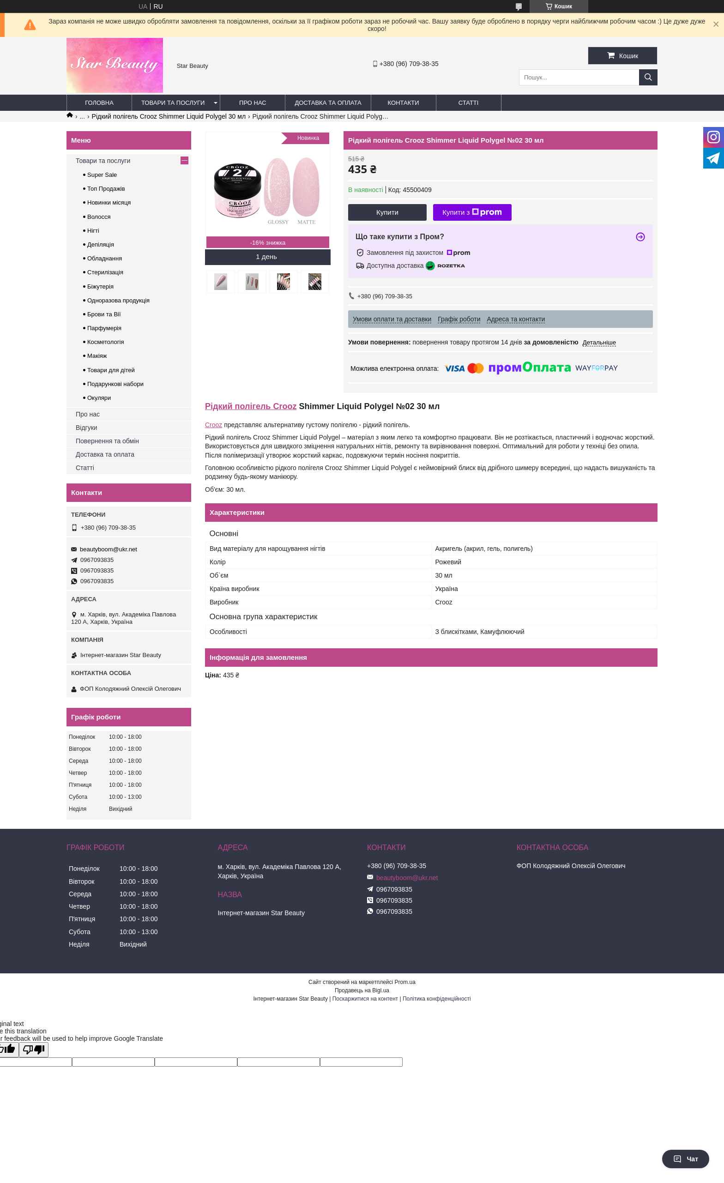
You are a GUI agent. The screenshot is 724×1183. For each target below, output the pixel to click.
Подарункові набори (115, 383)
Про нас (252, 102)
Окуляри (99, 397)
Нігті (93, 230)
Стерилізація (105, 272)
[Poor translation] (33, 1049)
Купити (387, 212)
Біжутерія (100, 286)
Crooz (213, 425)
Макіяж (97, 355)
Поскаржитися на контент (365, 999)
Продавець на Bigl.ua (362, 990)
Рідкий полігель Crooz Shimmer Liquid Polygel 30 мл (169, 116)
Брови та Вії (104, 314)
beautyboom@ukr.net (108, 549)
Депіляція (100, 244)
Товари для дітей (111, 370)
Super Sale (102, 174)
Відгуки (86, 427)
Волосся (99, 216)
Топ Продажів (106, 188)
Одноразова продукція (118, 300)
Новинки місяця (109, 202)
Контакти (403, 102)
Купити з (472, 212)
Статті (469, 102)
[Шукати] (648, 77)
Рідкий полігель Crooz (250, 406)
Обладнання (104, 258)
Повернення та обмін (107, 441)
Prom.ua (405, 982)
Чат (685, 1159)
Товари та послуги (173, 102)
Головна (99, 102)
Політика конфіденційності (437, 999)
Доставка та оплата (328, 102)
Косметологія (105, 341)
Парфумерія (104, 328)
